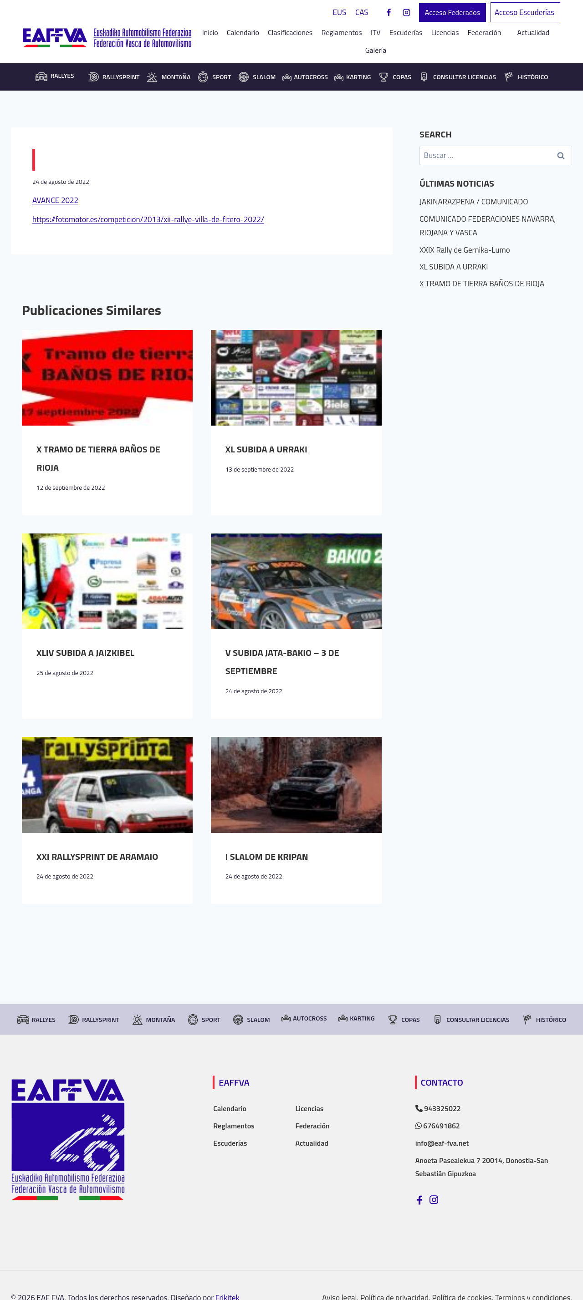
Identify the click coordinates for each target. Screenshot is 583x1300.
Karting (352, 76)
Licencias (445, 32)
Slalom (256, 77)
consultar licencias (457, 77)
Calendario (243, 32)
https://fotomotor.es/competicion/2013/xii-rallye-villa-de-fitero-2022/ (148, 219)
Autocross (305, 76)
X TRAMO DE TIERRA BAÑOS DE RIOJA (481, 283)
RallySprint (113, 77)
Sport (214, 77)
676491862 (437, 1125)
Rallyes (36, 1019)
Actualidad (533, 32)
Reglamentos (341, 32)
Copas (394, 77)
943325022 (438, 1108)
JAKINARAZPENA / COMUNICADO (473, 202)
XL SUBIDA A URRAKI (266, 449)
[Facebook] (389, 12)
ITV (376, 32)
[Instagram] (406, 12)
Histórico (525, 77)
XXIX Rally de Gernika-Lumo (464, 250)
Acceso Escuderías (525, 12)
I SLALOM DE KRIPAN (266, 856)
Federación (312, 1125)
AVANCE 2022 (55, 200)
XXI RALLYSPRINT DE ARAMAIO (97, 856)
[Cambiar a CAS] (362, 12)
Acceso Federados (452, 12)
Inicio (210, 32)
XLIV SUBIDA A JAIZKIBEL (85, 652)
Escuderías (406, 32)
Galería (376, 50)
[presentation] (107, 378)
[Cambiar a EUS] (339, 12)
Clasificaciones (290, 32)
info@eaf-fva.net (442, 1143)
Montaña (168, 77)
